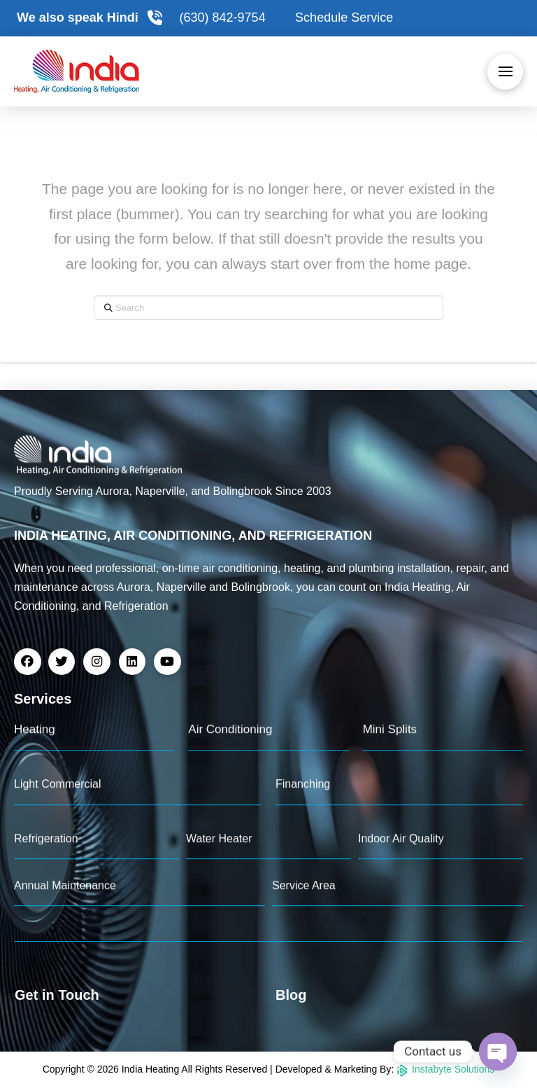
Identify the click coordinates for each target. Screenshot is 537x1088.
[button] (505, 72)
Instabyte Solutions (445, 1069)
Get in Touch (57, 995)
